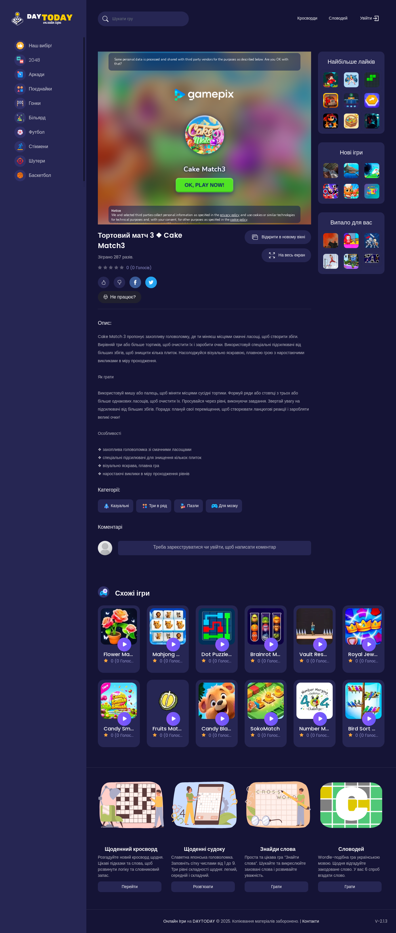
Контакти (310, 921)
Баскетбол (32, 175)
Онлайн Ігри (174, 921)
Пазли (188, 505)
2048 (27, 60)
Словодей (338, 18)
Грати (276, 886)
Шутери (29, 161)
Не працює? (119, 297)
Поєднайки (33, 89)
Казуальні (115, 505)
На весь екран (286, 255)
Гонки (27, 103)
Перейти (130, 886)
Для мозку (224, 505)
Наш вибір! (33, 46)
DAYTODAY (204, 921)
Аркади (29, 74)
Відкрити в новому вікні (278, 237)
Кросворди (307, 18)
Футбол (29, 132)
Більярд (29, 118)
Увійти (369, 18)
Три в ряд (153, 505)
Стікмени (31, 146)
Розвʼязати (203, 886)
